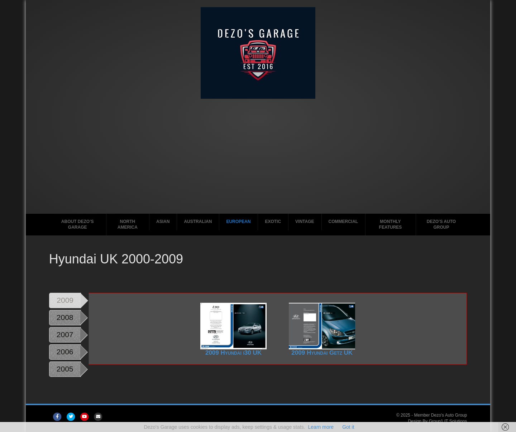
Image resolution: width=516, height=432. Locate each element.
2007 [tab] (65, 334)
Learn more (321, 427)
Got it (348, 427)
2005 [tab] (65, 369)
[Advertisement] (258, 152)
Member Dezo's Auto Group (440, 415)
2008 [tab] (65, 317)
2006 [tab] (65, 352)
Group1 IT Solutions (448, 421)
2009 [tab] (65, 300)
